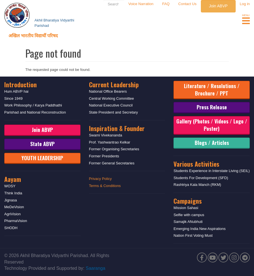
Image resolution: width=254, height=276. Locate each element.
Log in (245, 4)
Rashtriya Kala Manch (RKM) (197, 184)
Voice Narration (140, 4)
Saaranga (95, 268)
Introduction (20, 84)
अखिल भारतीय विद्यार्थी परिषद (33, 35)
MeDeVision (14, 207)
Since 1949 (13, 98)
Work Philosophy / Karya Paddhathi (33, 105)
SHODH (11, 228)
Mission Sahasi (185, 208)
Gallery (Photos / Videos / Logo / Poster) (211, 125)
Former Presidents (104, 156)
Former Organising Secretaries (114, 149)
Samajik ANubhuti (188, 222)
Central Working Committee (111, 98)
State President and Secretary (113, 112)
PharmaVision (15, 221)
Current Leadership (114, 84)
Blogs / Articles (212, 142)
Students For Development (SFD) (200, 178)
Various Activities (196, 164)
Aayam (12, 179)
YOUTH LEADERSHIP (42, 158)
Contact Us (187, 4)
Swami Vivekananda (105, 135)
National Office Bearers (108, 91)
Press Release (212, 107)
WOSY (10, 186)
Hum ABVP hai (16, 91)
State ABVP (42, 143)
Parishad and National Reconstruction (35, 112)
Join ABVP (218, 6)
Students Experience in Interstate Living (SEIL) (211, 171)
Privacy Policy (100, 179)
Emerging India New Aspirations (199, 229)
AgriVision (12, 214)
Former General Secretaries (111, 163)
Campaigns (187, 201)
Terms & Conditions (105, 186)
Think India (13, 193)
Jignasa (10, 200)
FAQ (166, 4)
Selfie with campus (188, 215)
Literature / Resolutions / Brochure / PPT (212, 89)
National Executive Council (111, 105)
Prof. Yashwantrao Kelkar (109, 142)
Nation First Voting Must (192, 235)
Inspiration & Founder (117, 128)
